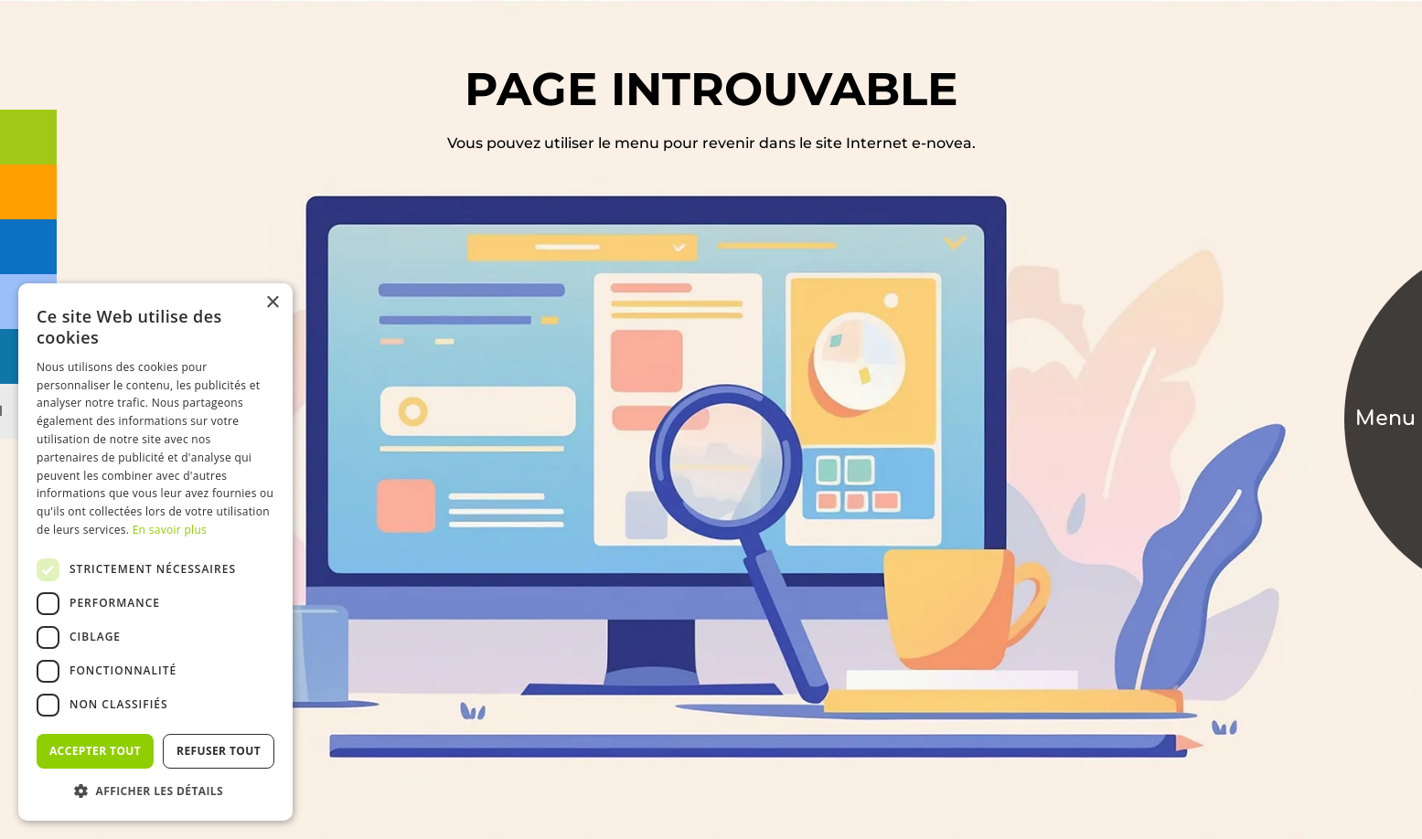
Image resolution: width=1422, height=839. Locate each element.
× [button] (272, 303)
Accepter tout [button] (95, 751)
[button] (155, 791)
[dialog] (155, 552)
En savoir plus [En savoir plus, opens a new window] (170, 529)
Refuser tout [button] (218, 751)
